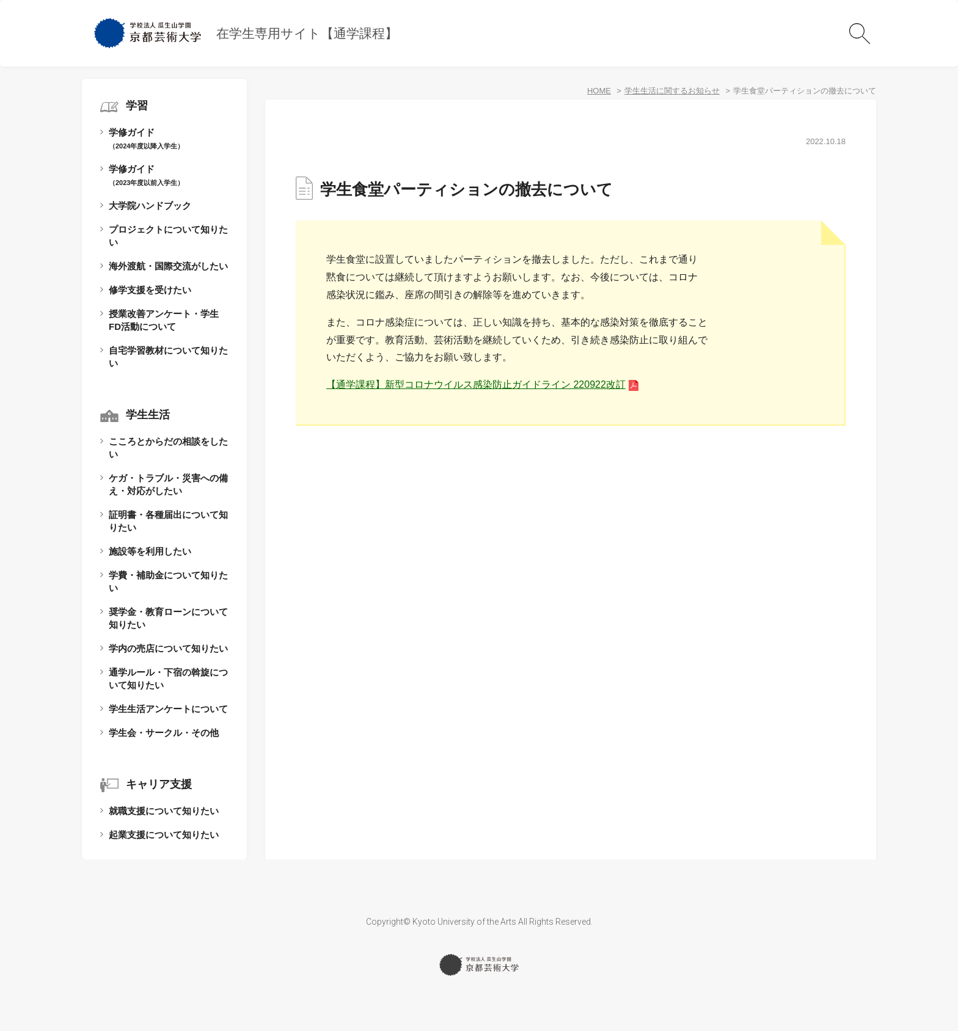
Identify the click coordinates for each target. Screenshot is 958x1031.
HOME (599, 90)
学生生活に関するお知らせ (672, 90)
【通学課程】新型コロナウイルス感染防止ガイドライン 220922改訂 (476, 384)
